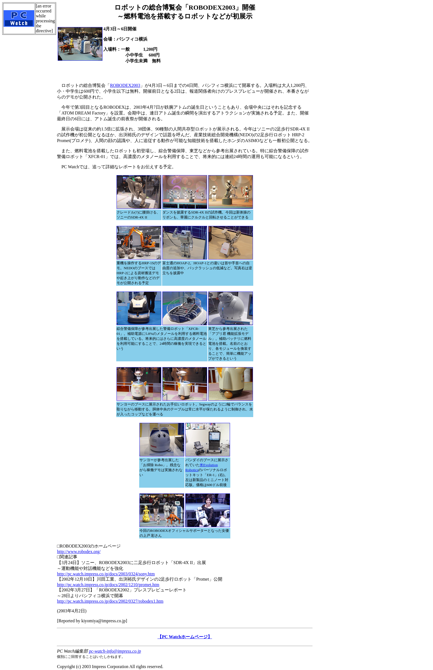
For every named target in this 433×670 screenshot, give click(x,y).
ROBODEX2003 (125, 85)
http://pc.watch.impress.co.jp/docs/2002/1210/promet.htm (108, 584)
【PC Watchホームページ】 (184, 636)
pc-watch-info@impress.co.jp (115, 651)
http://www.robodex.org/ (79, 551)
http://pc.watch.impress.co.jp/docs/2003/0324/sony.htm (106, 574)
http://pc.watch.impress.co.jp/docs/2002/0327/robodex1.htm (110, 601)
